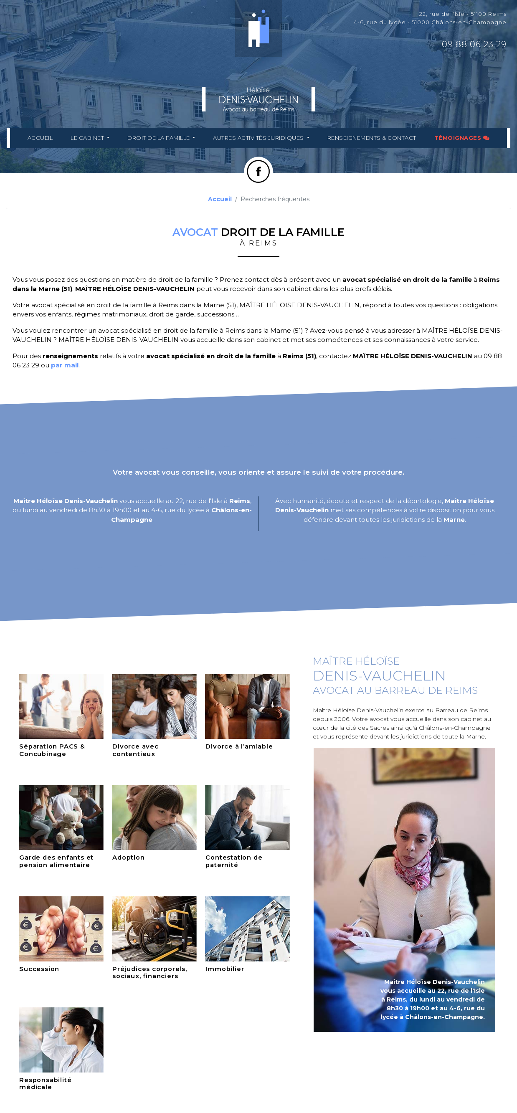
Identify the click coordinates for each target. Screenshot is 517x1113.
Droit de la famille (160, 137)
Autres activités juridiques (259, 137)
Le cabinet (88, 137)
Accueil (41, 137)
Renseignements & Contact (371, 137)
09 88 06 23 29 (474, 44)
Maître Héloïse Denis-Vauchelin (65, 501)
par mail (65, 365)
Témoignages (461, 137)
